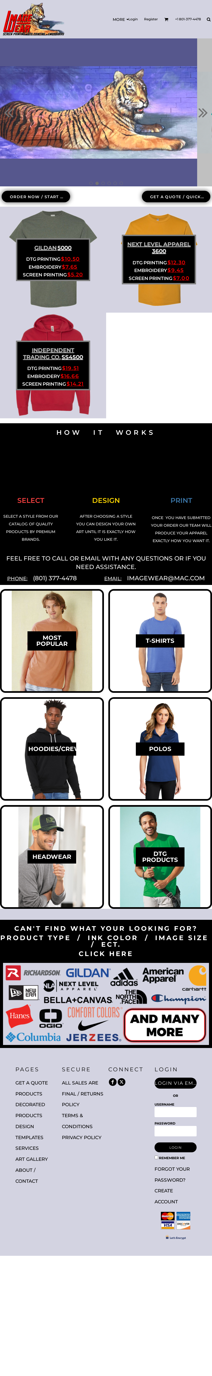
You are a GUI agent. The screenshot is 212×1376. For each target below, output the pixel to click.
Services (27, 1148)
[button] (166, 19)
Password (165, 1123)
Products (28, 1094)
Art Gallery (31, 1159)
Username (164, 1104)
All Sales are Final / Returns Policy (82, 1094)
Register (151, 19)
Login (133, 19)
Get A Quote (31, 1083)
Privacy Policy (81, 1137)
